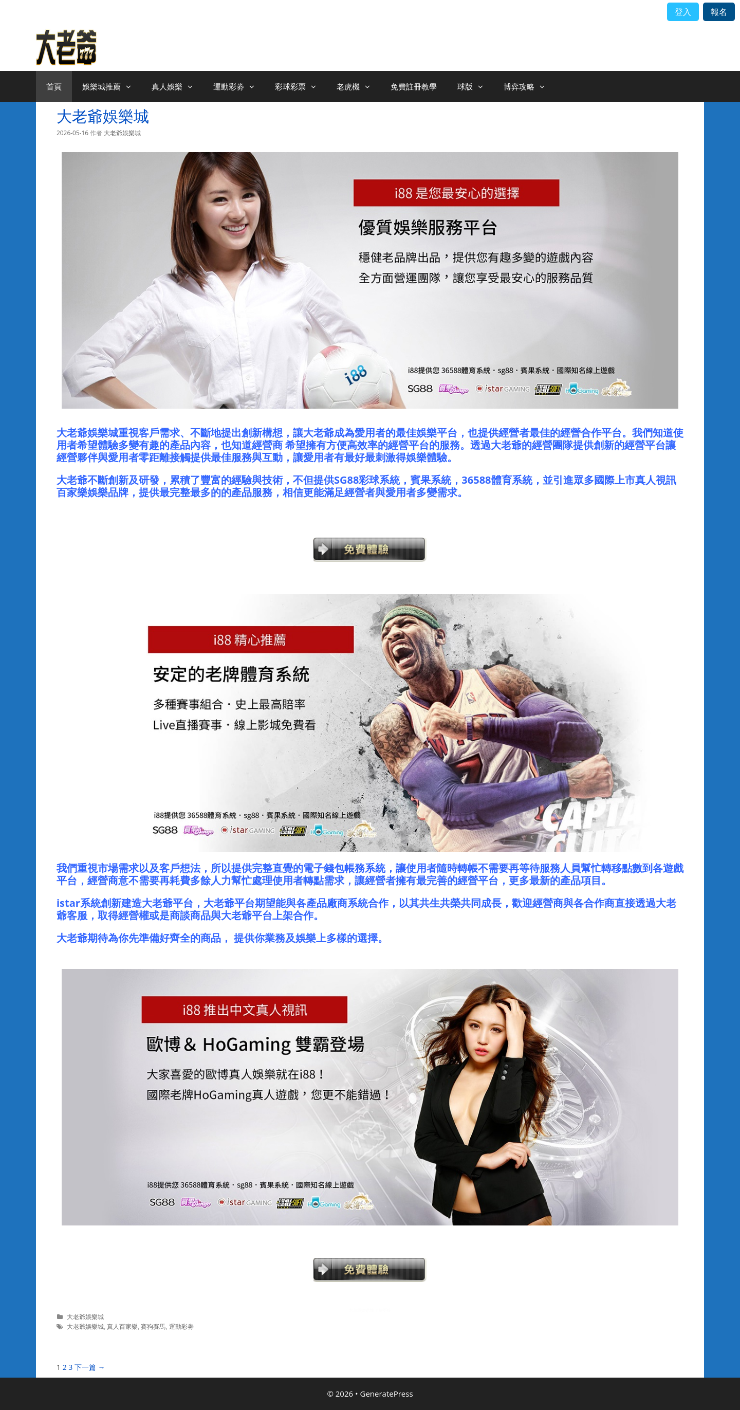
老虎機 (358, 86)
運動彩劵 (239, 86)
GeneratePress (386, 1393)
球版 (475, 86)
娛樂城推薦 (111, 86)
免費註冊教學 (414, 86)
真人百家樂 (122, 1326)
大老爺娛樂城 (103, 115)
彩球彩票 (300, 86)
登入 (683, 11)
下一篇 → (90, 1367)
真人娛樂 (177, 86)
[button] (131, 86)
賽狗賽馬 (153, 1326)
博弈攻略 (529, 86)
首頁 (54, 86)
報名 (719, 11)
